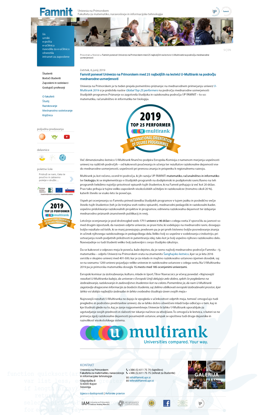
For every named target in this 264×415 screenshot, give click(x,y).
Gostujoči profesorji (53, 87)
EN (229, 50)
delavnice (43, 150)
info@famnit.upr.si (140, 377)
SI (225, 50)
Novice (96, 55)
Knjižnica (47, 115)
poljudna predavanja (50, 129)
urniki (46, 38)
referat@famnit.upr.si (141, 380)
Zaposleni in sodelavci (55, 82)
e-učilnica (48, 45)
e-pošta (47, 41)
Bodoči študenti (51, 78)
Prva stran (85, 55)
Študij (45, 101)
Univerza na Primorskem (93, 11)
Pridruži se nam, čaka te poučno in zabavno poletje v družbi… (52, 177)
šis (44, 34)
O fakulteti (48, 96)
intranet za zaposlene (55, 57)
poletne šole (45, 169)
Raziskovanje (49, 105)
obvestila (48, 53)
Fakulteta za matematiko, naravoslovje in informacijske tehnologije (120, 14)
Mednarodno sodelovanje (57, 110)
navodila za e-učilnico (56, 49)
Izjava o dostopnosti (91, 393)
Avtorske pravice (115, 393)
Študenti (47, 73)
